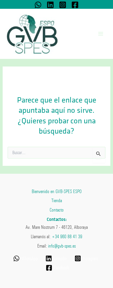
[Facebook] (75, 4)
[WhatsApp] (38, 4)
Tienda (56, 200)
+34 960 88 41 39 (67, 236)
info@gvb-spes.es (62, 246)
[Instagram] (62, 4)
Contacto (57, 210)
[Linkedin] (50, 4)
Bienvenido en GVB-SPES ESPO (57, 191)
